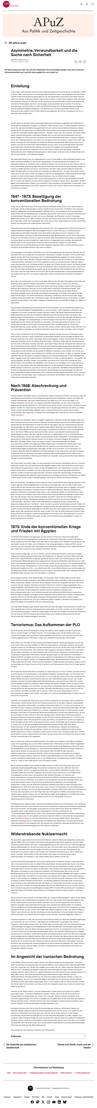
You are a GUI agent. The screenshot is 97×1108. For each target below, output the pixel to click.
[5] (25, 823)
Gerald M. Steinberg (20, 60)
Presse (57, 1097)
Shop (4, 10)
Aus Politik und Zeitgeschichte (26, 10)
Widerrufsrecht (66, 1073)
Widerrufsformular (82, 1073)
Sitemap (27, 1097)
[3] (30, 683)
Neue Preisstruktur (20, 1073)
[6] (16, 892)
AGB (8, 1073)
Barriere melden (67, 1097)
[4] (24, 818)
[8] (24, 986)
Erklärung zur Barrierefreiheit (84, 1097)
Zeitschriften (11, 10)
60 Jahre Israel (64, 10)
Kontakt (49, 1097)
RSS (43, 1097)
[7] (81, 914)
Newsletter (35, 1097)
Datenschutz (17, 1097)
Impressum (7, 1097)
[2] (23, 415)
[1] (79, 171)
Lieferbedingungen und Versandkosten (43, 1073)
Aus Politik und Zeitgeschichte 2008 (47, 10)
